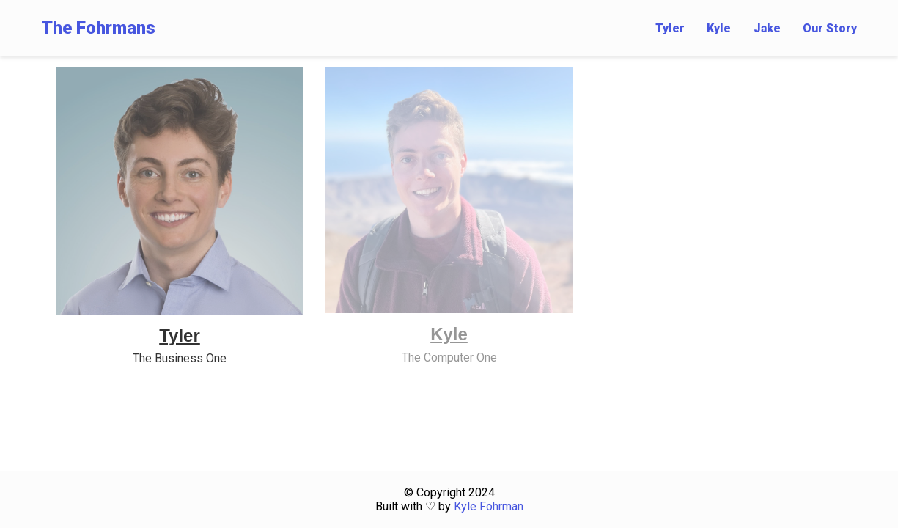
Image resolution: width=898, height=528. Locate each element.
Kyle (719, 28)
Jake (767, 28)
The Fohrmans (98, 28)
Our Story (830, 28)
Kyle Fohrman (488, 506)
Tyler (670, 28)
